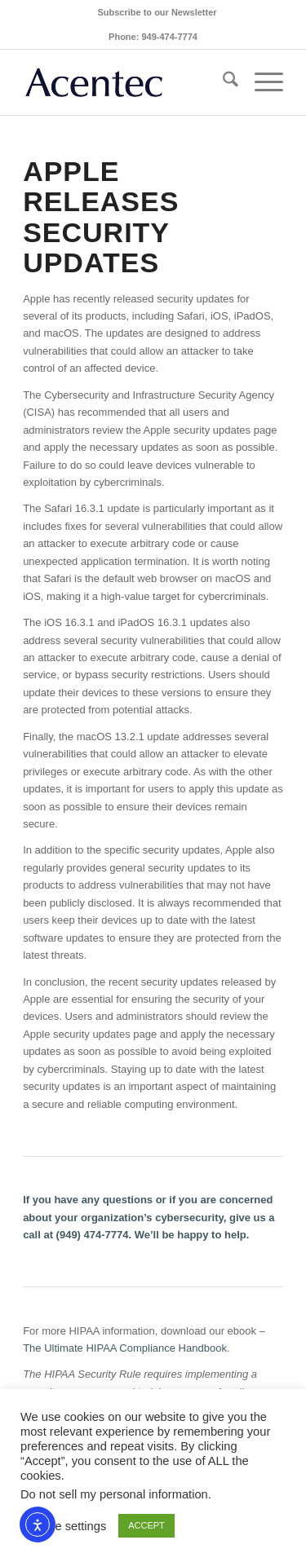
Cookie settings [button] (65, 1526)
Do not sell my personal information (114, 1494)
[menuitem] (156, 12)
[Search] (222, 82)
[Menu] (260, 82)
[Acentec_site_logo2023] (127, 82)
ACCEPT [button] (146, 1525)
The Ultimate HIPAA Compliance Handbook (125, 1348)
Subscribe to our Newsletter (156, 12)
